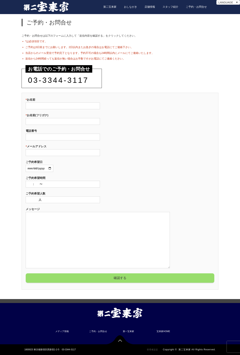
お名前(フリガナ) (63, 118)
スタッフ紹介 (170, 6)
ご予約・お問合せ (196, 6)
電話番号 (63, 134)
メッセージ (98, 238)
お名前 (63, 102)
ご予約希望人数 (63, 196)
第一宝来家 (128, 331)
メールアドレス (63, 149)
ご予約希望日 (39, 165)
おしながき (130, 6)
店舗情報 (150, 6)
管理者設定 (152, 349)
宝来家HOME (163, 331)
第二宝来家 (109, 6)
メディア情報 (62, 331)
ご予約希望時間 (63, 181)
